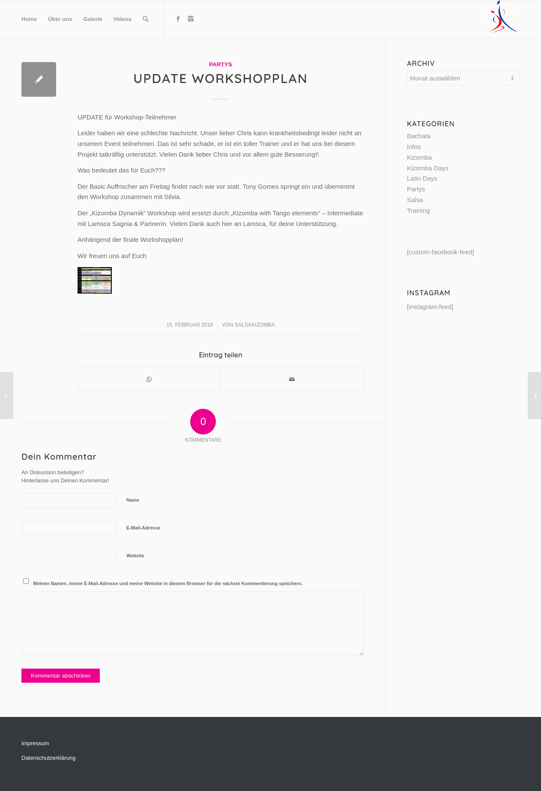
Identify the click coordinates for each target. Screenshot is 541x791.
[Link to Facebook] (178, 18)
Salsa (415, 199)
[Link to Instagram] (191, 18)
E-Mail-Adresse (143, 527)
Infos (414, 146)
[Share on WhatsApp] (149, 379)
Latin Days (422, 178)
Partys (220, 64)
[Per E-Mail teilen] (292, 379)
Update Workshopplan (220, 78)
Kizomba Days (427, 168)
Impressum (35, 743)
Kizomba (419, 157)
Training (418, 210)
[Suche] (145, 19)
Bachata (418, 136)
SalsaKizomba (255, 325)
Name (132, 500)
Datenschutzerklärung (48, 758)
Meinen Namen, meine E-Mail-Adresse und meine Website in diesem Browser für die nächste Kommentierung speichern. (168, 583)
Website (135, 555)
